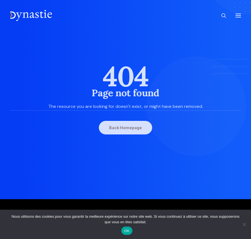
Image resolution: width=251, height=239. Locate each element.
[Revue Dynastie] (31, 15)
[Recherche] (221, 15)
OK (126, 231)
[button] (238, 15)
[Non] (244, 224)
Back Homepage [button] (125, 127)
